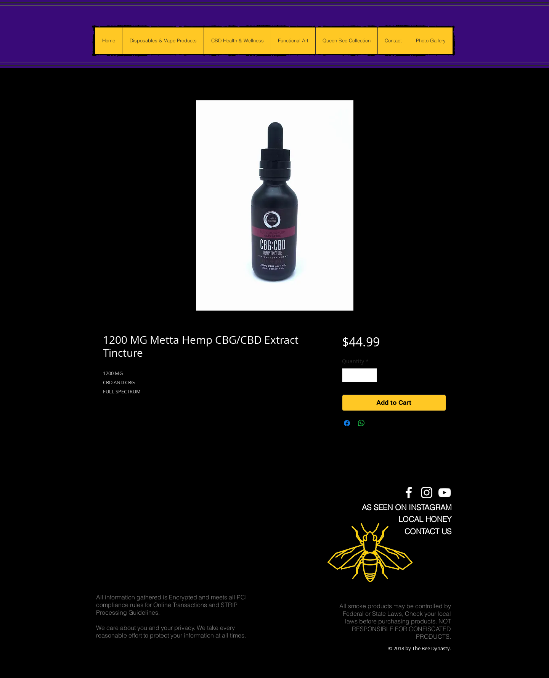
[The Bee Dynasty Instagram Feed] (426, 492)
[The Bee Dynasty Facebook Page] (408, 492)
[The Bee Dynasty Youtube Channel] (444, 492)
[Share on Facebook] (347, 423)
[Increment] (371, 375)
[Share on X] (375, 423)
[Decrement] (348, 375)
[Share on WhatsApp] (361, 423)
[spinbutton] (359, 375)
